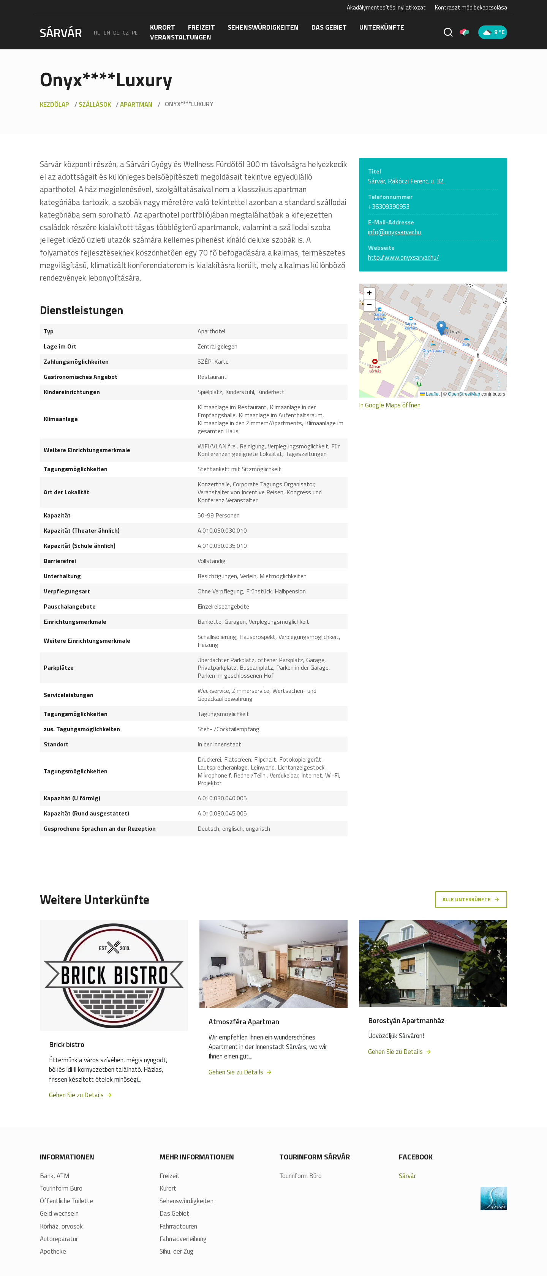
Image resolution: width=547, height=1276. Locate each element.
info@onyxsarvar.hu (394, 232)
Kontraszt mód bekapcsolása (471, 7)
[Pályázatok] (464, 32)
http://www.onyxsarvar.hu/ (403, 257)
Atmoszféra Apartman (244, 1022)
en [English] (107, 32)
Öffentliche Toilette (66, 1202)
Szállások (95, 104)
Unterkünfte (381, 27)
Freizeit (170, 1177)
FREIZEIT (201, 27)
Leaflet (429, 394)
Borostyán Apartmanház (406, 1021)
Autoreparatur (59, 1240)
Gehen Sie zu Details (81, 1096)
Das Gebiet (329, 27)
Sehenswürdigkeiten (263, 27)
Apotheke (53, 1252)
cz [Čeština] (126, 32)
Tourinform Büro (61, 1189)
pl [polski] (135, 32)
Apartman (136, 104)
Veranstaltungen (180, 37)
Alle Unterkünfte (470, 899)
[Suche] (448, 32)
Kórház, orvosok (61, 1227)
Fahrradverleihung (183, 1240)
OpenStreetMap (464, 394)
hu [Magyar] (97, 32)
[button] (441, 328)
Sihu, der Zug (176, 1252)
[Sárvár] (61, 31)
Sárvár (407, 1177)
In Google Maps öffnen (390, 405)
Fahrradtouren (178, 1227)
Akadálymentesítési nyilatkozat (386, 7)
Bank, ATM (54, 1177)
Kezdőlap (54, 104)
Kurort (162, 27)
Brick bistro (66, 1045)
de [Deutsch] (116, 32)
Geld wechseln (59, 1215)
